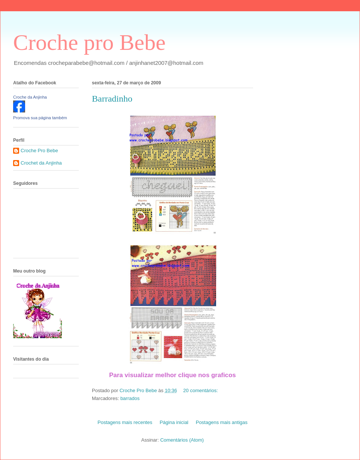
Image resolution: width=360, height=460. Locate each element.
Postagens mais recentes (125, 422)
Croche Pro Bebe (39, 150)
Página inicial (174, 422)
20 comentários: (201, 390)
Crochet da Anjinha (41, 163)
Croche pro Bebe (89, 42)
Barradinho (112, 98)
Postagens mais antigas (222, 422)
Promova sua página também (40, 117)
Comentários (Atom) (182, 440)
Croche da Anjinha (30, 97)
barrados (130, 398)
